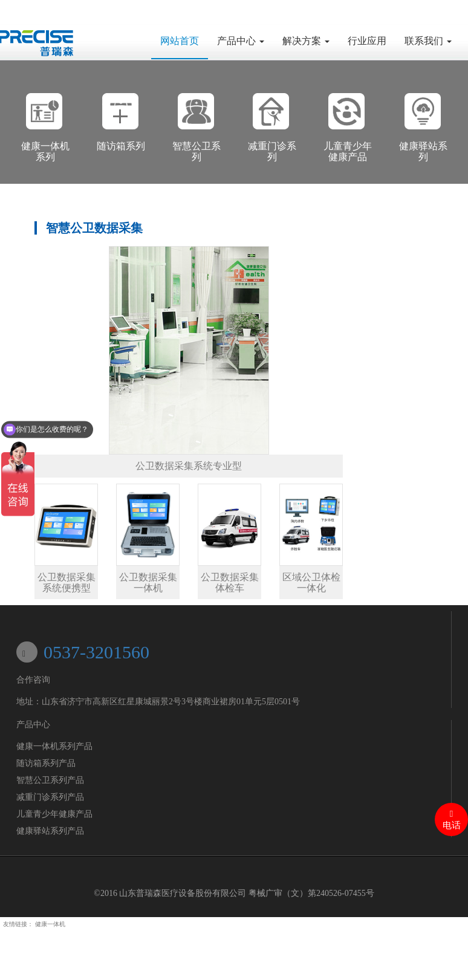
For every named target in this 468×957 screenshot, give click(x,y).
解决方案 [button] (306, 41)
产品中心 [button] (240, 41)
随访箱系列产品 (46, 763)
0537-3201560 (96, 652)
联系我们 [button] (428, 41)
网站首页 (184, 40)
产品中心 (33, 724)
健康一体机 (50, 924)
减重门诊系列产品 (50, 797)
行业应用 (367, 41)
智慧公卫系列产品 (50, 780)
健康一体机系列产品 (54, 746)
